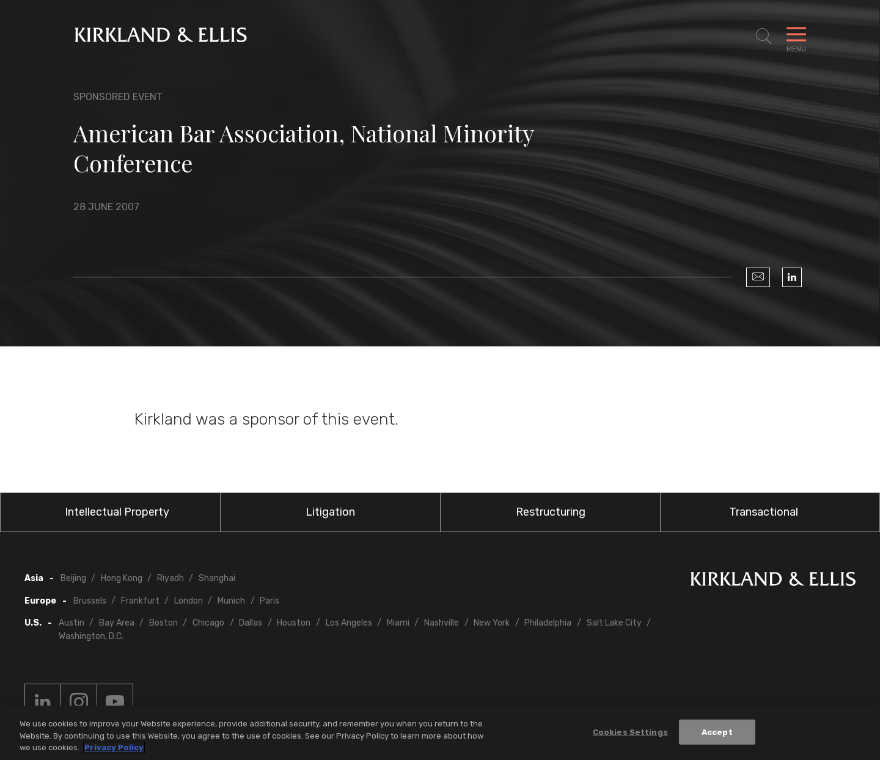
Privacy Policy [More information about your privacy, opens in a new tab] (114, 747)
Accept (717, 731)
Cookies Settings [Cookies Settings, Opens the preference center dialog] (630, 731)
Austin (71, 623)
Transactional (763, 512)
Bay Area (116, 623)
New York (492, 623)
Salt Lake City (614, 623)
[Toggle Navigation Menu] (796, 36)
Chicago (208, 623)
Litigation (330, 512)
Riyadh (170, 578)
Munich (231, 601)
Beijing (73, 578)
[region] (440, 733)
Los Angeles (349, 623)
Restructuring (550, 512)
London (188, 601)
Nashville (441, 623)
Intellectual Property (117, 512)
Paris (269, 601)
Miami (398, 623)
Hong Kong (121, 578)
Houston (293, 623)
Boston (163, 623)
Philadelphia (547, 623)
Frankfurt (140, 601)
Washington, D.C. (91, 636)
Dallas (250, 623)
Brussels (89, 601)
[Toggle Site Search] (764, 36)
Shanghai (217, 578)
